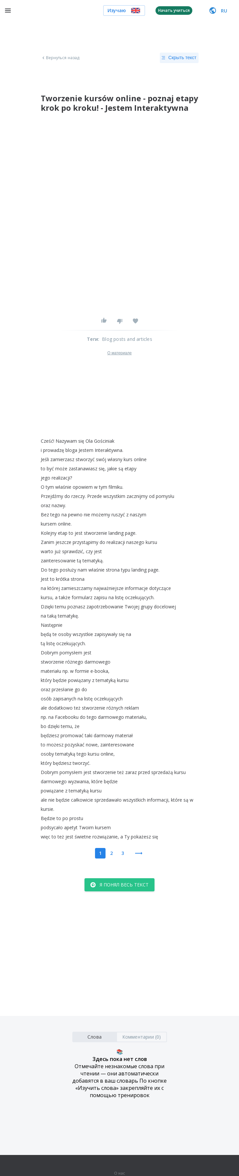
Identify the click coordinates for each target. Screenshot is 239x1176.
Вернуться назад (60, 58)
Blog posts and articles (127, 339)
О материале (119, 353)
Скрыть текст (179, 58)
